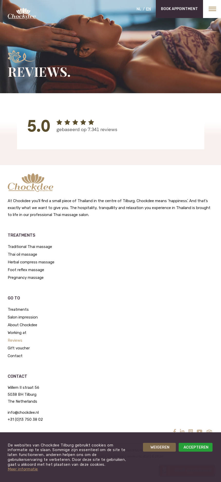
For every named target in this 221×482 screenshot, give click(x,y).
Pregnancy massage (26, 277)
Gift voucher (19, 348)
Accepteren (196, 447)
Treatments (18, 309)
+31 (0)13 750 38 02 (25, 419)
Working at (17, 332)
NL (139, 9)
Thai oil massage (22, 254)
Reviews (15, 340)
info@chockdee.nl (23, 412)
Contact (15, 356)
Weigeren (159, 447)
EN (148, 9)
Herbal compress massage (31, 262)
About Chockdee (22, 325)
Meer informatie (23, 469)
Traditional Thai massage (30, 246)
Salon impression (23, 317)
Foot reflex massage (26, 270)
